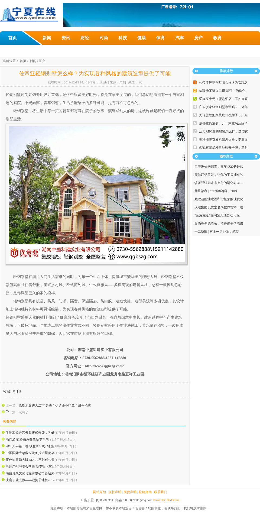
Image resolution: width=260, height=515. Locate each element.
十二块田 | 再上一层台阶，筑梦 (216, 232)
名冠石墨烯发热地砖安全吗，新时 (223, 148)
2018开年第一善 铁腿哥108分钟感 (30, 446)
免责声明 (129, 492)
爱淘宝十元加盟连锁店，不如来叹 (223, 99)
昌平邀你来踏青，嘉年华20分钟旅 (218, 167)
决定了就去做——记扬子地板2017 (30, 480)
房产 (198, 37)
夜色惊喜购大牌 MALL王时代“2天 (30, 460)
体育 (160, 37)
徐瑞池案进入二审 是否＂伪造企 (222, 91)
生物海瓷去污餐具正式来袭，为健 (30, 433)
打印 (17, 392)
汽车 (179, 37)
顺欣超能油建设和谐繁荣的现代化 (218, 199)
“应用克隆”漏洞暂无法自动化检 (217, 215)
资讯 (65, 37)
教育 (217, 37)
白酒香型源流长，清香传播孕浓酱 (218, 223)
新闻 (47, 37)
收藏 (7, 392)
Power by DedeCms (166, 500)
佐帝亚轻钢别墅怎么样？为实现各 (223, 83)
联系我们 (160, 492)
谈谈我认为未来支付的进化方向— (218, 183)
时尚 (103, 37)
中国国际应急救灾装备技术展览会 (30, 453)
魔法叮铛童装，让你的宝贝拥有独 (218, 175)
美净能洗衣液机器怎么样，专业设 (223, 139)
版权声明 (114, 492)
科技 (122, 37)
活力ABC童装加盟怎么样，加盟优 (223, 131)
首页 (12, 37)
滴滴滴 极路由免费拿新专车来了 (29, 439)
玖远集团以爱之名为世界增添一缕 (218, 207)
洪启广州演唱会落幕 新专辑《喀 (29, 466)
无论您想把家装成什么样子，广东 (223, 115)
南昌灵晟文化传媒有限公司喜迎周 (30, 473)
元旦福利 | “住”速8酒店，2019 (215, 191)
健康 (141, 37)
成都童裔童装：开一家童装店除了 (223, 123)
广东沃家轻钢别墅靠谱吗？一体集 (223, 107)
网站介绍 (99, 492)
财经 (84, 37)
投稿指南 (145, 492)
